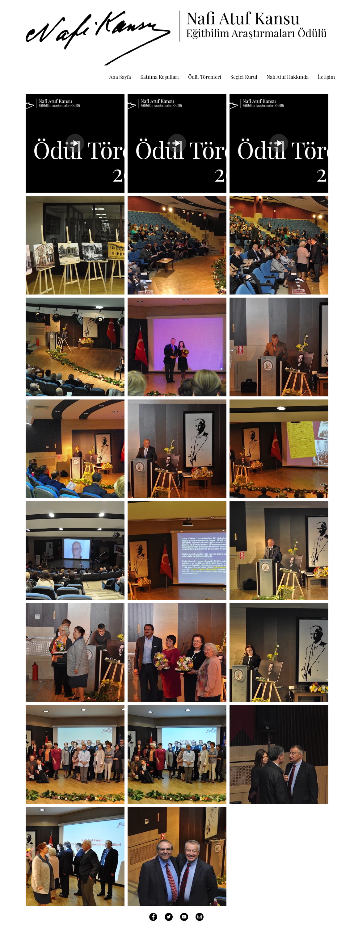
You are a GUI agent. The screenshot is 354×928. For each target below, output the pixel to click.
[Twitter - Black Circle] (169, 917)
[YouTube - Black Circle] (184, 917)
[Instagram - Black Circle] (200, 917)
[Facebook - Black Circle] (153, 917)
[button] (204, 77)
